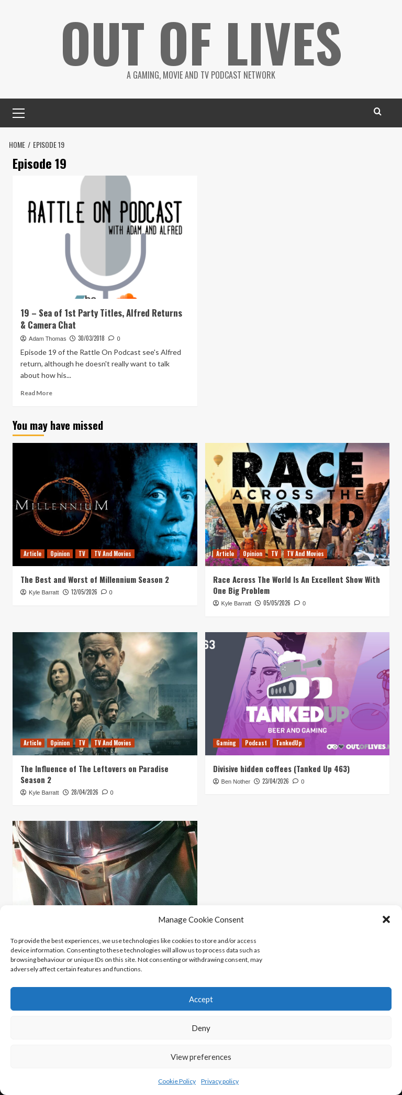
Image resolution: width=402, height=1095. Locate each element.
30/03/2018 (91, 337)
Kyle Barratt (44, 592)
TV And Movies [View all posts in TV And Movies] (112, 553)
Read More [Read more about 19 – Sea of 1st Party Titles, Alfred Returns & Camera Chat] (36, 392)
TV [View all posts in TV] (82, 553)
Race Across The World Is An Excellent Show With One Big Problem (296, 584)
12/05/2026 (84, 591)
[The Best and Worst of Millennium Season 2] (105, 504)
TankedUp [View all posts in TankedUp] (289, 742)
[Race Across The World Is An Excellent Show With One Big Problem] (297, 504)
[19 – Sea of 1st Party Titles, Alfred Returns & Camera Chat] (105, 236)
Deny (201, 1028)
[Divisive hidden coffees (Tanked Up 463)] (297, 693)
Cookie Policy (177, 1081)
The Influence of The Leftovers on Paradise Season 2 (94, 773)
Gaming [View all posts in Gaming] (226, 742)
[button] (386, 919)
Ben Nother (236, 781)
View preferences (201, 1056)
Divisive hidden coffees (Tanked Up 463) (281, 768)
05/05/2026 (277, 602)
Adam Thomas (47, 338)
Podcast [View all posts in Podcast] (256, 742)
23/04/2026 (275, 780)
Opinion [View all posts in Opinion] (60, 553)
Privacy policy (220, 1081)
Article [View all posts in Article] (32, 553)
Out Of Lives (201, 42)
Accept (201, 999)
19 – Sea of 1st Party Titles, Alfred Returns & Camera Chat (101, 318)
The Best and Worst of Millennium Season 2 (94, 578)
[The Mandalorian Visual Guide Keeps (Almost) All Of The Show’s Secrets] (105, 882)
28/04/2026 (84, 791)
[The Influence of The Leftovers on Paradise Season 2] (105, 693)
